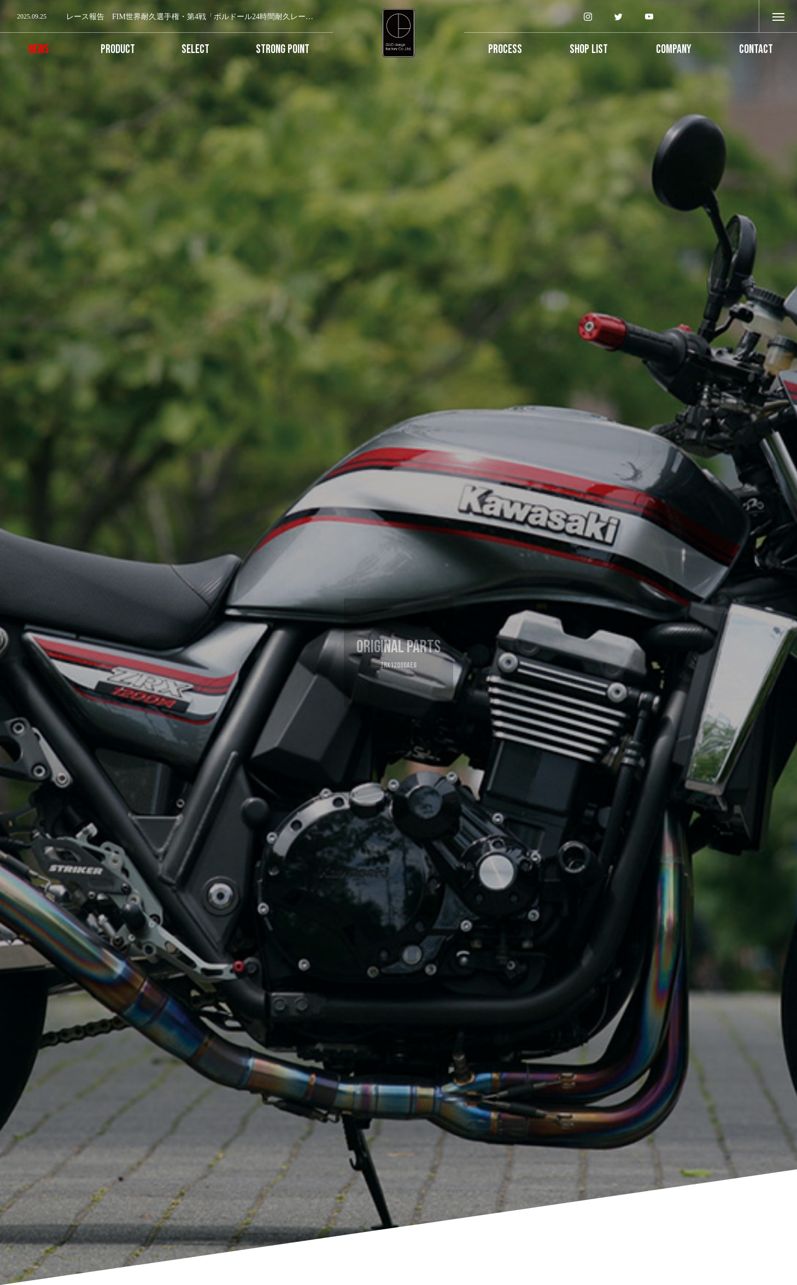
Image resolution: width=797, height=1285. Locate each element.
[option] (166, 17)
